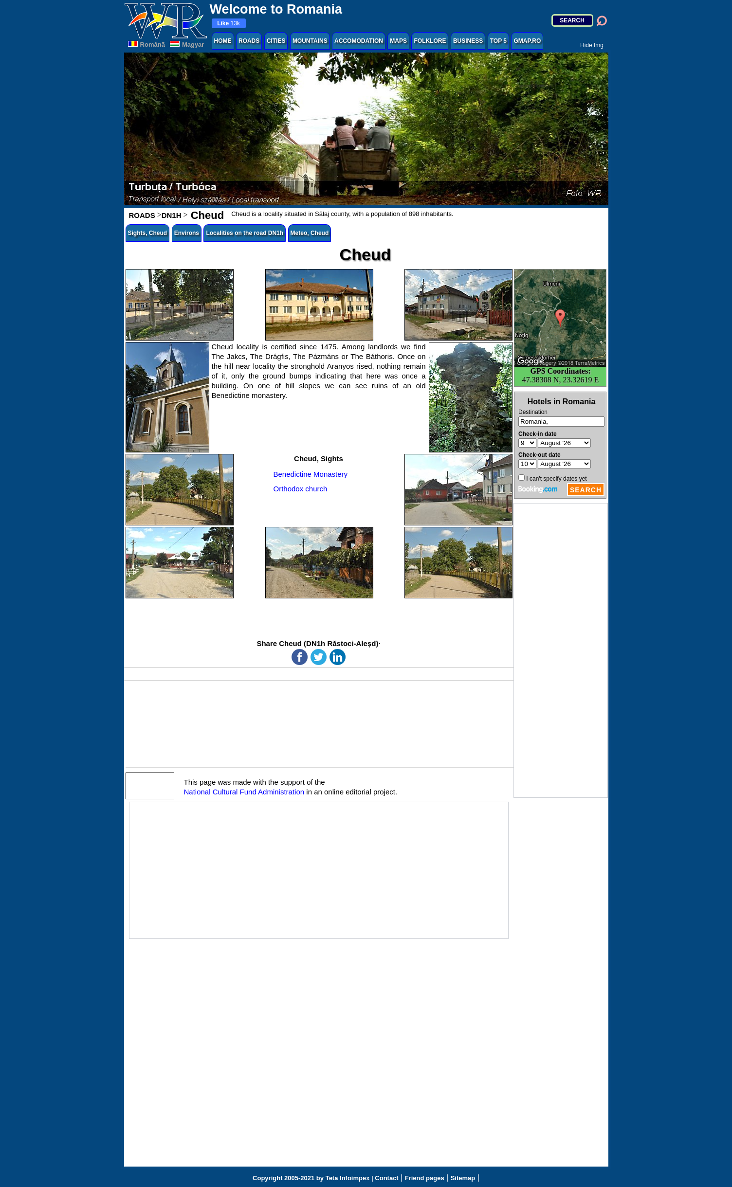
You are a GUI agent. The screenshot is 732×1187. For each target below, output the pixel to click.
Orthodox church (301, 489)
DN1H (172, 215)
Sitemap (463, 1178)
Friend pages (424, 1178)
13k (228, 23)
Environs (186, 233)
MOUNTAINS (310, 40)
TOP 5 (498, 40)
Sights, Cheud (147, 233)
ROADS (248, 40)
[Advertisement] (560, 650)
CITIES (276, 40)
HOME (223, 40)
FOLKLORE (430, 40)
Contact (386, 1178)
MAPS (398, 40)
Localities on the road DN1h (244, 233)
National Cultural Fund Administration (244, 792)
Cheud (206, 215)
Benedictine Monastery (311, 474)
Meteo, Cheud (310, 233)
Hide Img (592, 45)
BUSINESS (468, 40)
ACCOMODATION (358, 40)
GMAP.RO (527, 40)
